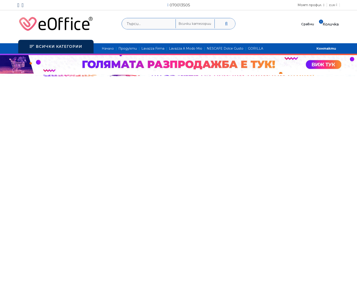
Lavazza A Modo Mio (185, 48)
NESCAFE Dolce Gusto (225, 48)
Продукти (127, 48)
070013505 (180, 5)
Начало (108, 48)
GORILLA (255, 48)
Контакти (326, 48)
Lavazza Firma (152, 48)
